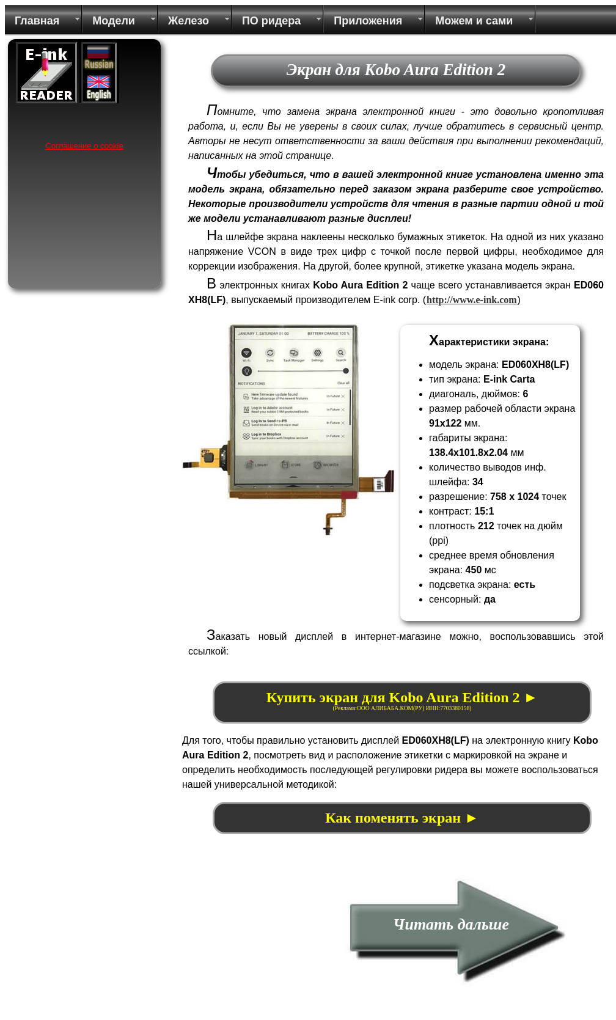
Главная (37, 21)
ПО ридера (271, 21)
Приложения (368, 21)
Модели (113, 21)
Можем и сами (474, 21)
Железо (188, 21)
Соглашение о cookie (84, 145)
